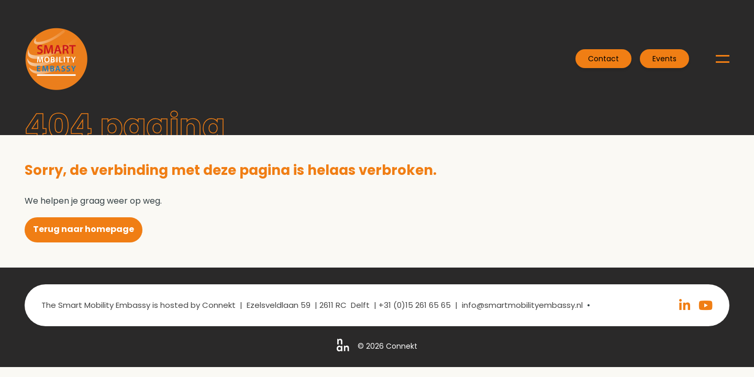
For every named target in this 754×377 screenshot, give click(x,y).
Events (664, 58)
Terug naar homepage (83, 229)
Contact (603, 58)
